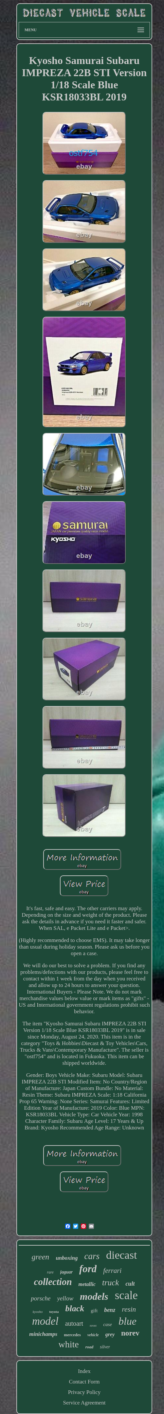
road (89, 1346)
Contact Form (84, 1382)
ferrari (112, 1271)
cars (92, 1256)
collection (53, 1281)
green (40, 1257)
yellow (65, 1298)
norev (130, 1333)
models (94, 1296)
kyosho (38, 1312)
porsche (40, 1298)
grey (110, 1334)
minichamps (43, 1334)
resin (129, 1309)
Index (84, 1371)
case (107, 1324)
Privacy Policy (84, 1392)
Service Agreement (84, 1403)
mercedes (72, 1334)
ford (88, 1269)
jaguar (66, 1272)
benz (109, 1310)
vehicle (93, 1335)
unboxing (67, 1258)
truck (110, 1282)
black (74, 1308)
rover (93, 1325)
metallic (87, 1284)
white (69, 1344)
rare (50, 1272)
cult (130, 1283)
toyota (54, 1312)
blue (127, 1321)
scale (126, 1295)
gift (94, 1310)
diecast (121, 1255)
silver (105, 1346)
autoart (74, 1323)
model (45, 1321)
